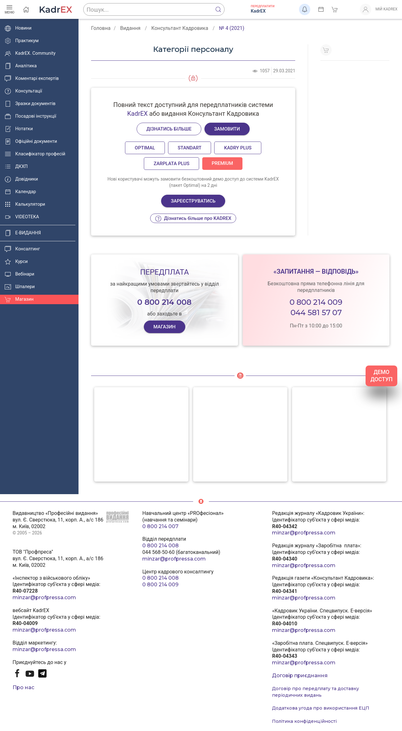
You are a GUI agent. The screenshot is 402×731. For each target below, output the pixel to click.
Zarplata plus (171, 163)
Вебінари (19, 274)
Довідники (21, 179)
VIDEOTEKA (22, 217)
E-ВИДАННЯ (23, 233)
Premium (222, 163)
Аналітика (21, 66)
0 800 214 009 (316, 302)
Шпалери (20, 287)
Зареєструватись (193, 201)
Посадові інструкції (30, 116)
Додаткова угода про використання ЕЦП (320, 708)
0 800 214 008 (160, 546)
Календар (20, 192)
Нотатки (19, 129)
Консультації (23, 91)
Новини (18, 28)
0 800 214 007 (160, 526)
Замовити (227, 129)
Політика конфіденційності (304, 721)
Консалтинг (22, 249)
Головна (101, 28)
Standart (190, 148)
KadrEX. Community (30, 53)
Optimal (145, 148)
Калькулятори (25, 204)
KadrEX (137, 113)
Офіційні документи (31, 141)
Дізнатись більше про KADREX (193, 218)
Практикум (22, 41)
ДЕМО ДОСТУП (381, 375)
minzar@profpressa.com (44, 597)
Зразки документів (30, 104)
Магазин (19, 299)
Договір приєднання (300, 675)
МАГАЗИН (164, 327)
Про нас (23, 687)
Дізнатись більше (169, 129)
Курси (16, 262)
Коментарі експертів (32, 78)
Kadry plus (237, 148)
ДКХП (16, 167)
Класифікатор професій (35, 154)
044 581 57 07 (316, 312)
